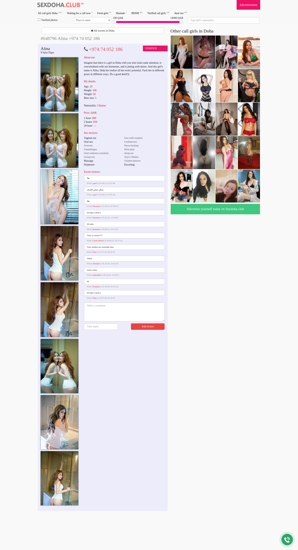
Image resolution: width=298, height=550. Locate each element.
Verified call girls (158, 13)
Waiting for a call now (79, 13)
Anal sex (180, 13)
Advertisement (248, 4)
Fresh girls (104, 13)
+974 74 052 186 (106, 49)
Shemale (121, 13)
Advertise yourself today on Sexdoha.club (215, 209)
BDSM (137, 13)
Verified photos (48, 19)
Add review (148, 326)
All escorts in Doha (102, 30)
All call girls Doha (50, 13)
